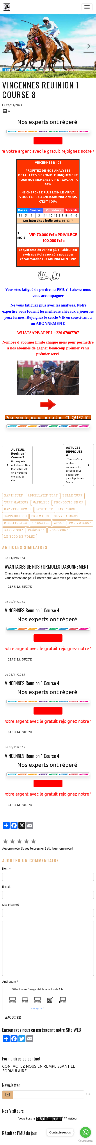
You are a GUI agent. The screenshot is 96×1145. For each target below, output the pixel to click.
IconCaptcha (36, 1008)
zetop (59, 523)
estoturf (44, 509)
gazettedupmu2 (18, 509)
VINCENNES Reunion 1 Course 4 (32, 610)
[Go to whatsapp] (85, 1132)
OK (88, 1094)
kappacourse (15, 516)
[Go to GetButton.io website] (85, 1140)
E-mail (6, 886)
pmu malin (40, 516)
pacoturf (36, 530)
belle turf (72, 495)
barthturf (13, 495)
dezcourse (58, 530)
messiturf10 (15, 523)
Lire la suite (20, 587)
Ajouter (13, 1018)
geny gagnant (66, 516)
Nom (5, 868)
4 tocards (41, 523)
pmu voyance (80, 523)
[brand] (8, 7)
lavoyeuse (67, 509)
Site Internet (10, 904)
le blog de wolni (19, 537)
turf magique (16, 502)
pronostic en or (69, 502)
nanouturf (13, 530)
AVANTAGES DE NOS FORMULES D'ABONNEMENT (47, 566)
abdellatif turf (43, 495)
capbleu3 (41, 502)
